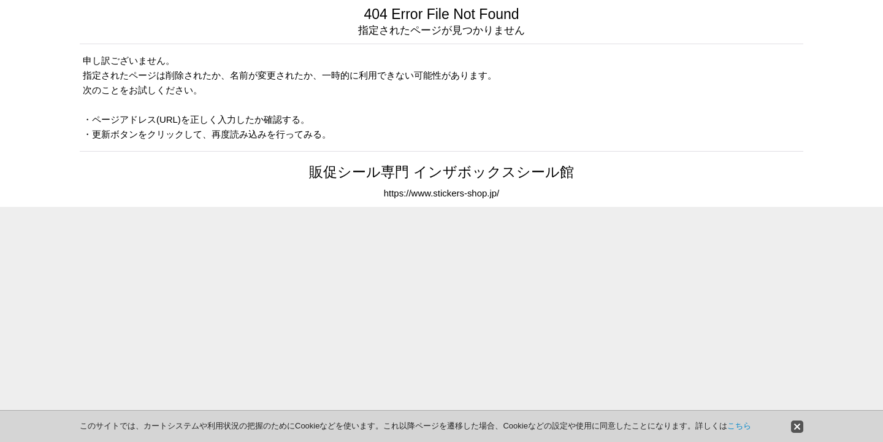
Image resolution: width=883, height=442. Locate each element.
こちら (739, 425)
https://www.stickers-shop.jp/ (441, 193)
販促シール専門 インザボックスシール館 (441, 172)
